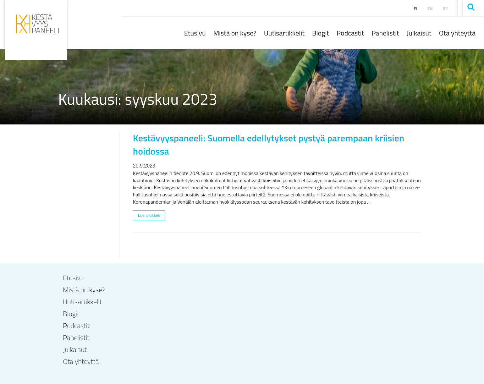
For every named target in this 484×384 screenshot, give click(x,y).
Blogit (320, 33)
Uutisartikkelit (284, 33)
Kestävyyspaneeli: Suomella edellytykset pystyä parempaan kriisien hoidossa (268, 144)
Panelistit (385, 33)
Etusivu (195, 33)
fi (415, 8)
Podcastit (350, 33)
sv (445, 8)
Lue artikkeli (149, 215)
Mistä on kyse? (234, 33)
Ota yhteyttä (457, 33)
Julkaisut (419, 33)
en (430, 8)
